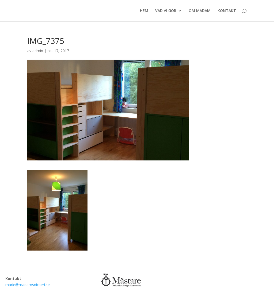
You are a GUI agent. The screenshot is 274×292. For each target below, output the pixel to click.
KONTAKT (227, 11)
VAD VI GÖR (165, 11)
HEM (144, 11)
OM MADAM (200, 11)
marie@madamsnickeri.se (27, 284)
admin (37, 50)
